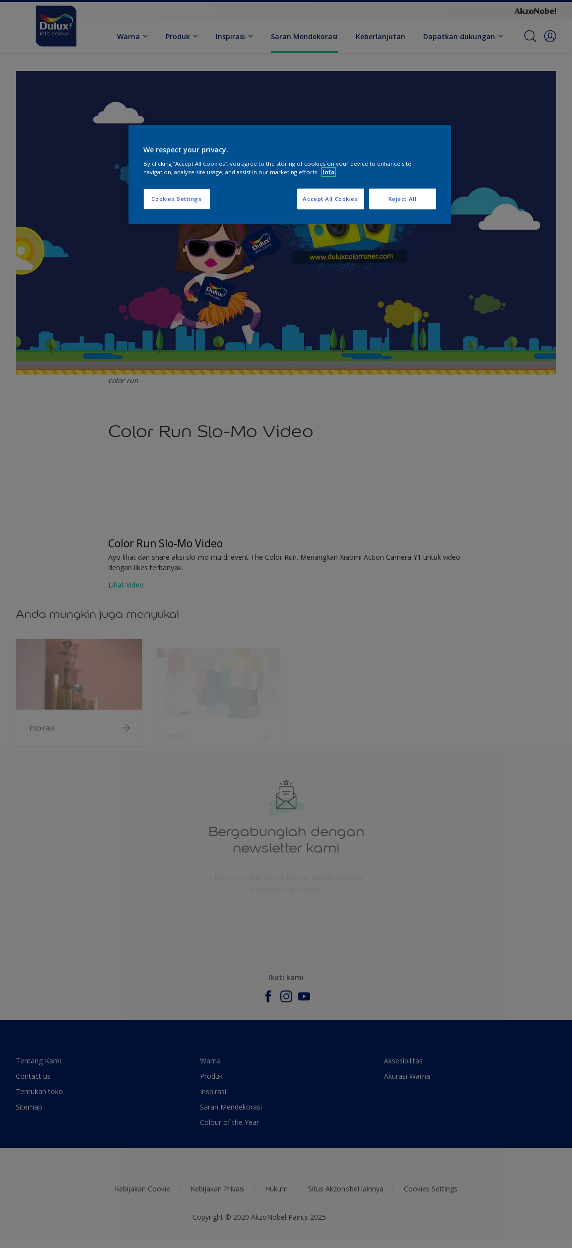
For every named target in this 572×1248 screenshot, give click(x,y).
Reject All (402, 198)
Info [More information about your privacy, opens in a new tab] (328, 172)
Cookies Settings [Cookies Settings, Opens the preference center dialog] (176, 198)
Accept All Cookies (330, 198)
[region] (289, 174)
